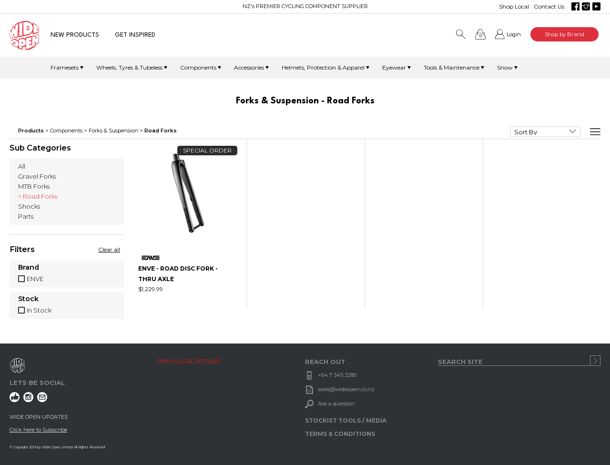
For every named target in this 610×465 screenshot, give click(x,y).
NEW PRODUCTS (75, 35)
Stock (28, 299)
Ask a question (336, 403)
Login (514, 34)
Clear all (109, 249)
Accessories (249, 67)
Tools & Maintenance (451, 67)
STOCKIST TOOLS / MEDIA (345, 420)
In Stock (39, 310)
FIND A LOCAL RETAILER (189, 361)
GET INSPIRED (135, 35)
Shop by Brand (564, 34)
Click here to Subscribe (38, 429)
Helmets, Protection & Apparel (323, 67)
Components (198, 67)
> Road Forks (37, 196)
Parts (25, 216)
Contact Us (549, 6)
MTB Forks (34, 186)
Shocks (29, 206)
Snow (505, 67)
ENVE (35, 279)
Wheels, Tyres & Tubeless (129, 67)
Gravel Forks (37, 176)
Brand (28, 268)
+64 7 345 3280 (337, 375)
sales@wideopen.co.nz (346, 389)
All (21, 166)
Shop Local (514, 6)
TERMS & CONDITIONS (340, 433)
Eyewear (394, 67)
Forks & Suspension (113, 130)
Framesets (65, 67)
